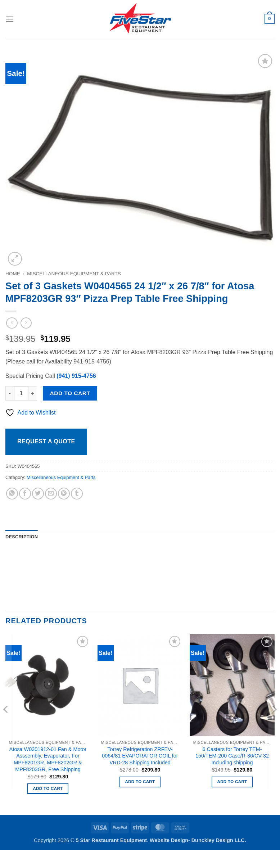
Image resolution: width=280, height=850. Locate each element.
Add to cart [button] (48, 788)
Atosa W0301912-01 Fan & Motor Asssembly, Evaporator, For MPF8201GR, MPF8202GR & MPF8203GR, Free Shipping (47, 759)
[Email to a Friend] (51, 493)
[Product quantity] (21, 393)
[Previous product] (26, 323)
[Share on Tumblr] (77, 493)
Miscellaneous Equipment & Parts (74, 273)
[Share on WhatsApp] (12, 493)
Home (12, 273)
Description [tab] (21, 536)
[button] (9, 19)
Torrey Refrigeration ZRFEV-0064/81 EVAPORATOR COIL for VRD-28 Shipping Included (140, 755)
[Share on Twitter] (38, 493)
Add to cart (70, 393)
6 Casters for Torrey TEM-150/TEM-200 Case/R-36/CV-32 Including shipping (232, 755)
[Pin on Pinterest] (64, 493)
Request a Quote (46, 441)
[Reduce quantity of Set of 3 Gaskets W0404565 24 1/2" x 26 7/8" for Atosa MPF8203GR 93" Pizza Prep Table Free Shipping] (9, 393)
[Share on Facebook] (25, 493)
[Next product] (11, 323)
